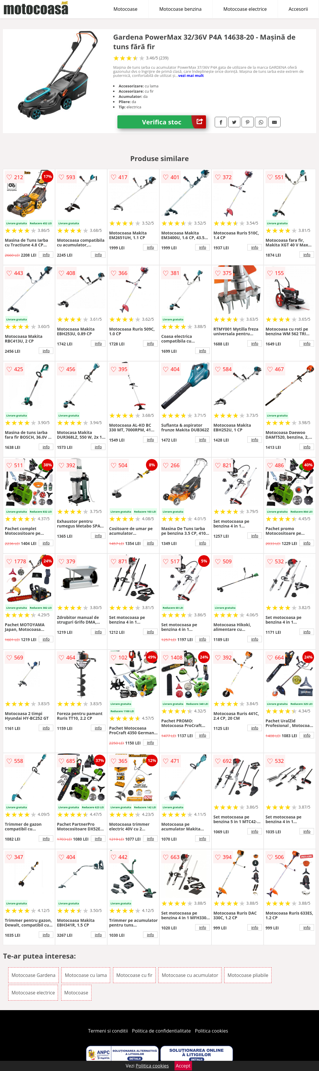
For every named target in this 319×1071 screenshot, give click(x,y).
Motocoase (126, 9)
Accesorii (298, 9)
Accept (183, 1066)
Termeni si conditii (108, 1031)
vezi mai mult (191, 75)
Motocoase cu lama (86, 975)
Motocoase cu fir (134, 975)
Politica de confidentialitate (161, 1031)
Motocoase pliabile (248, 975)
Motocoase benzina (180, 9)
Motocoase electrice (245, 9)
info (46, 254)
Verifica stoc (174, 121)
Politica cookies (211, 1031)
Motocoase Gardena (33, 975)
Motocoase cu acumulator (190, 975)
